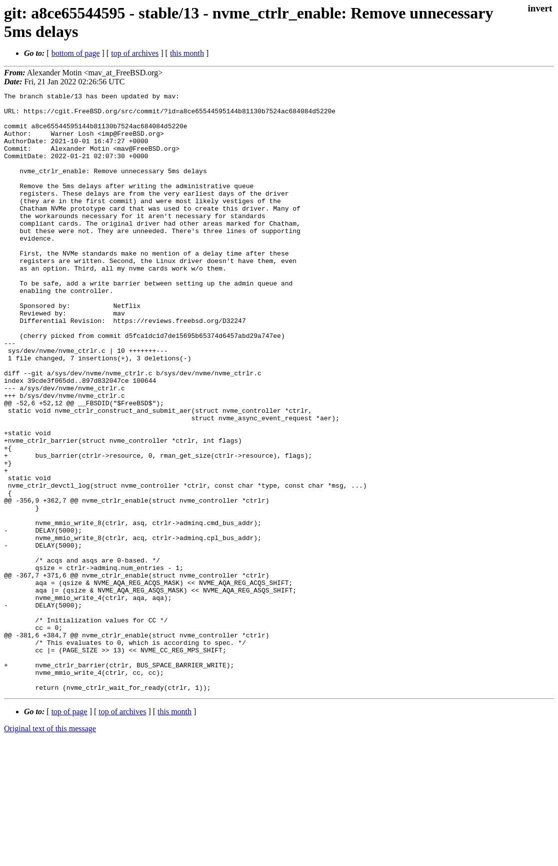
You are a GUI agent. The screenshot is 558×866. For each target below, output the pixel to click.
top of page (70, 831)
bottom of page (76, 53)
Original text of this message (50, 848)
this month (187, 53)
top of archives (134, 53)
